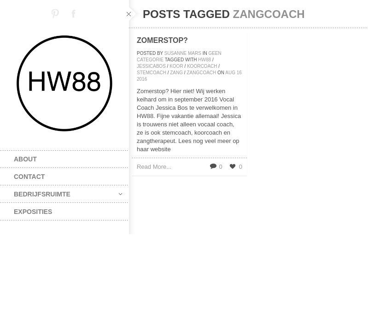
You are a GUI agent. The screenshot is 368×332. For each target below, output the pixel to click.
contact (29, 176)
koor (176, 66)
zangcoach (201, 72)
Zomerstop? (162, 40)
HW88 (204, 59)
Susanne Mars (182, 53)
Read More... (154, 166)
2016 (142, 79)
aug (230, 72)
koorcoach (202, 66)
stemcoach (151, 72)
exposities (33, 211)
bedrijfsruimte (68, 194)
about (25, 159)
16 (239, 72)
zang (176, 72)
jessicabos (151, 66)
